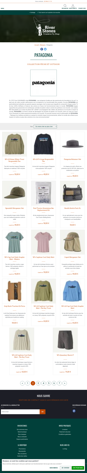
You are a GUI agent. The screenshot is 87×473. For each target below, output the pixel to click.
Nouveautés (22, 451)
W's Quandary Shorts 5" (65, 355)
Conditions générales (65, 434)
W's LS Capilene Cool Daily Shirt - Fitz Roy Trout (22, 356)
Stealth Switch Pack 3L (72, 208)
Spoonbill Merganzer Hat (14, 208)
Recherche (65, 8)
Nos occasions (22, 453)
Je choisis (65, 468)
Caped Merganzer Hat (72, 257)
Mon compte (73, 8)
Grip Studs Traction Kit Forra (14, 306)
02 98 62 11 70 (48, 1)
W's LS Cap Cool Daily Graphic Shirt (72, 307)
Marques (42, 45)
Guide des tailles (22, 456)
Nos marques (22, 434)
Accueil (37, 45)
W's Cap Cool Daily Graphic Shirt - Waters (14, 258)
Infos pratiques (65, 426)
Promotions (22, 449)
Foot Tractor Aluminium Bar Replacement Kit (43, 209)
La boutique (22, 445)
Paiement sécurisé (64, 432)
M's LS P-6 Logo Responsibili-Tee (43, 160)
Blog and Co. (65, 445)
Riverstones (22, 426)
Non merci (54, 468)
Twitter (45, 49)
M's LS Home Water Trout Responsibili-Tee (14, 160)
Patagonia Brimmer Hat (72, 159)
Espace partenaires (22, 439)
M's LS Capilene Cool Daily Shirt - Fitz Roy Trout (43, 307)
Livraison (64, 429)
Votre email (5, 412)
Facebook (41, 49)
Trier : (32, 126)
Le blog (65, 449)
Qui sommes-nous (22, 429)
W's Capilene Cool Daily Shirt (43, 257)
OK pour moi (78, 468)
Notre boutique (22, 432)
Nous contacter (22, 436)
